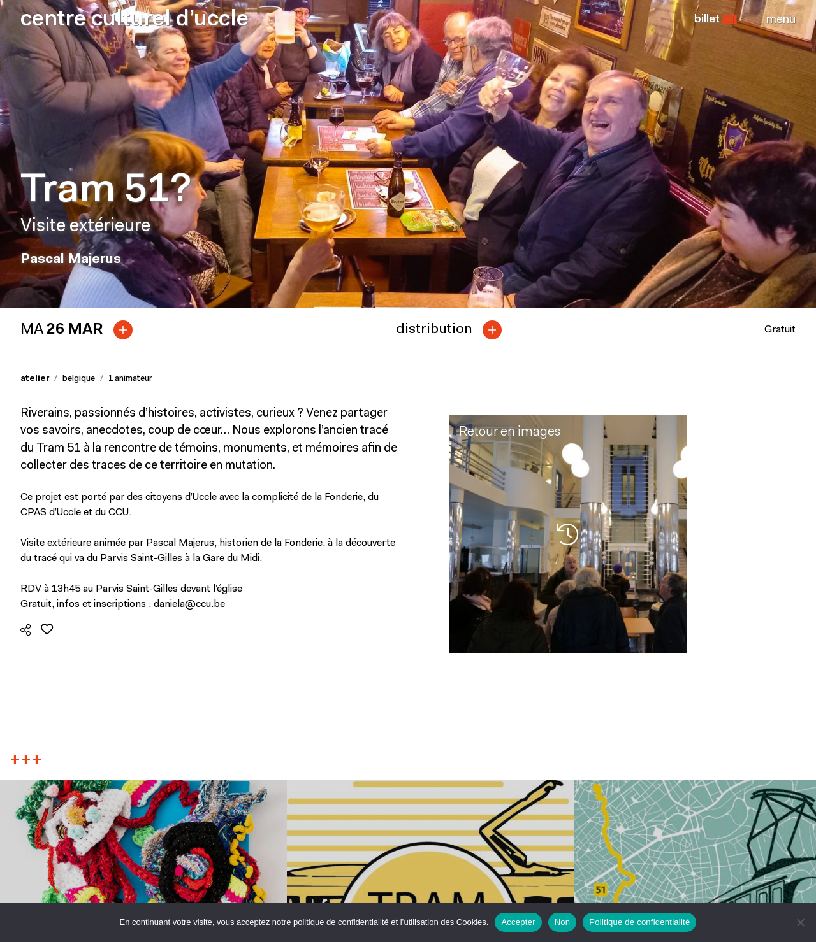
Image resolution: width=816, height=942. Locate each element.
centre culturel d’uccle (134, 20)
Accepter (518, 922)
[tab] (81, 329)
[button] (715, 19)
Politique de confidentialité (639, 922)
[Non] (800, 922)
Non (563, 922)
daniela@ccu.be (189, 604)
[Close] (781, 19)
